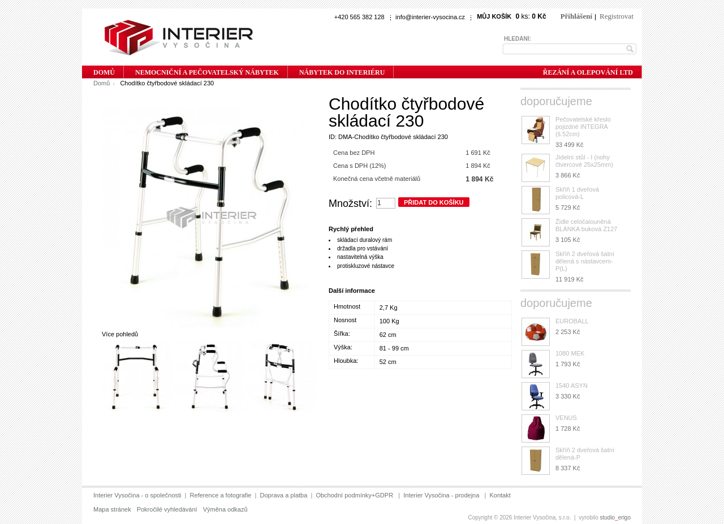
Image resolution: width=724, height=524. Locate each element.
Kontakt (499, 495)
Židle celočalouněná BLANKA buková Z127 (586, 225)
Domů (101, 83)
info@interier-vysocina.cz (430, 17)
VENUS (566, 417)
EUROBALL (572, 321)
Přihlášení (576, 16)
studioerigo (615, 517)
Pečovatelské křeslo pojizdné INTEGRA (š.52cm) (583, 126)
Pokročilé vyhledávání (167, 509)
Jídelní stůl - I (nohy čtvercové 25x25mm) (584, 161)
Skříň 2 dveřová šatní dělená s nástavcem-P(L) (584, 261)
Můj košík (494, 16)
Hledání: (517, 39)
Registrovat (617, 16)
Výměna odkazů (225, 509)
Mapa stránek (112, 509)
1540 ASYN (571, 385)
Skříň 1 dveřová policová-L (577, 193)
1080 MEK (569, 353)
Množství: (350, 203)
